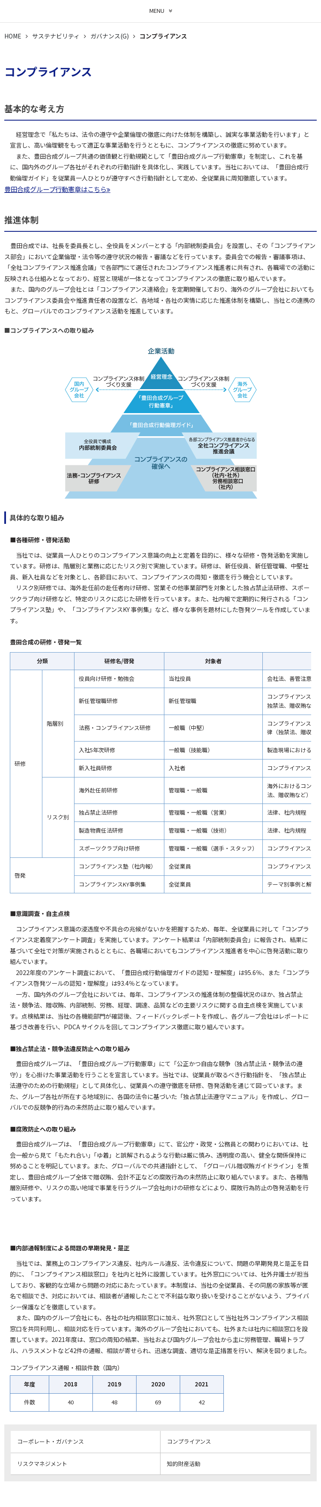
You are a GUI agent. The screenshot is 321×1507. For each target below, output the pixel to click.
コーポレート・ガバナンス (50, 1441)
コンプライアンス (189, 1441)
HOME (12, 36)
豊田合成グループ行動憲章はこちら (55, 189)
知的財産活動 (183, 1464)
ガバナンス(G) (109, 36)
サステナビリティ (56, 36)
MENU (156, 10)
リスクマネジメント (42, 1464)
